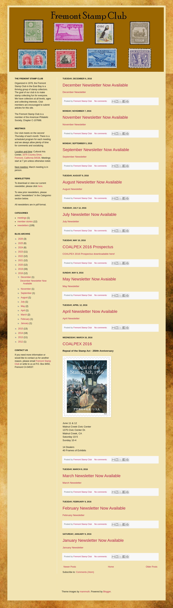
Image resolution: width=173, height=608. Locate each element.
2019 (21, 269)
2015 (21, 328)
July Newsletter (71, 221)
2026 (21, 239)
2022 (21, 256)
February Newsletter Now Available (94, 508)
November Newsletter (74, 124)
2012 (21, 341)
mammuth (85, 591)
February (25, 319)
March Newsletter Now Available (92, 475)
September (26, 293)
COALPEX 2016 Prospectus (88, 247)
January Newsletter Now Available (93, 540)
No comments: (101, 101)
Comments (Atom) (85, 572)
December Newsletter (74, 92)
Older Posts (151, 566)
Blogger (107, 591)
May (23, 306)
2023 (21, 251)
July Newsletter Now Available (89, 214)
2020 (21, 265)
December (26, 277)
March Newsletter (72, 482)
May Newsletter (71, 286)
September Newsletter (74, 156)
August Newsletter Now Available (92, 182)
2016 (21, 273)
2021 (21, 260)
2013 (21, 337)
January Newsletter (73, 547)
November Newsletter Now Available (95, 117)
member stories (25, 221)
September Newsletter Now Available (96, 149)
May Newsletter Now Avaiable (89, 279)
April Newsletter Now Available (90, 311)
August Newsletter (72, 189)
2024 (21, 247)
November (26, 289)
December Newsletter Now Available (95, 85)
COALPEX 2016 (77, 344)
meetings (22, 218)
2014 (21, 333)
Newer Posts (69, 566)
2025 (21, 243)
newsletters (23, 225)
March (24, 314)
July (23, 302)
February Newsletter (73, 515)
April (23, 310)
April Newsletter (71, 318)
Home (111, 566)
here (40, 186)
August (24, 297)
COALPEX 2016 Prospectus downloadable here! (89, 253)
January (25, 323)
